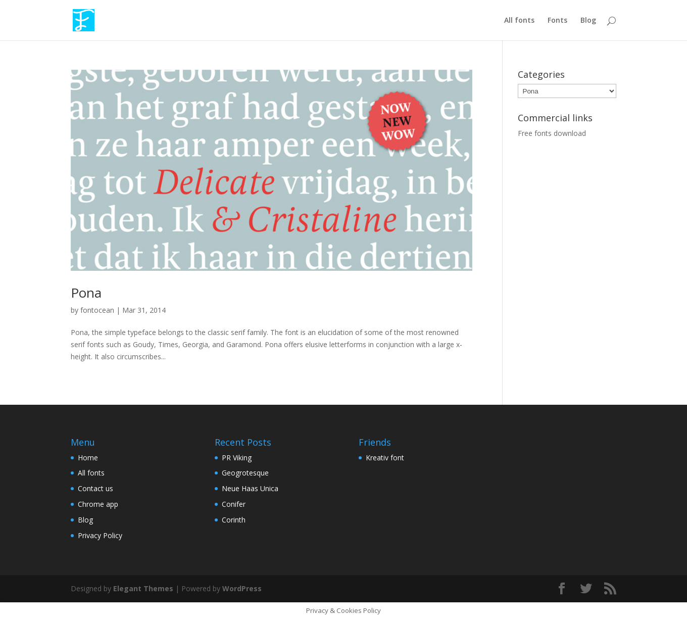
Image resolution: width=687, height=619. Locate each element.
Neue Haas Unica (250, 488)
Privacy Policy (100, 535)
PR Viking (237, 457)
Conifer (234, 504)
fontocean (97, 310)
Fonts (557, 21)
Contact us (95, 488)
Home (88, 457)
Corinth (234, 520)
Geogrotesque (245, 473)
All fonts (519, 21)
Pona (86, 292)
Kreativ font (385, 457)
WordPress (242, 588)
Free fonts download (552, 133)
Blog (588, 21)
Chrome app (98, 504)
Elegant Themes (143, 588)
